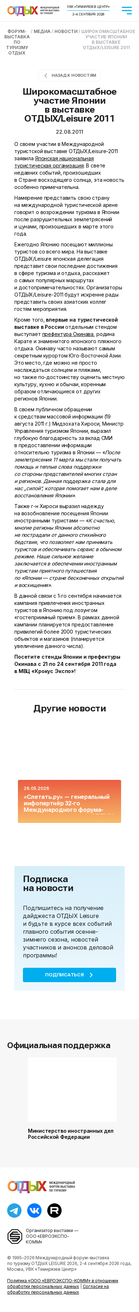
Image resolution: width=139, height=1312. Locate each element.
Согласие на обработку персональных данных (58, 1289)
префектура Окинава (68, 334)
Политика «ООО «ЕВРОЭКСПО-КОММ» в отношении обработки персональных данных (62, 1283)
